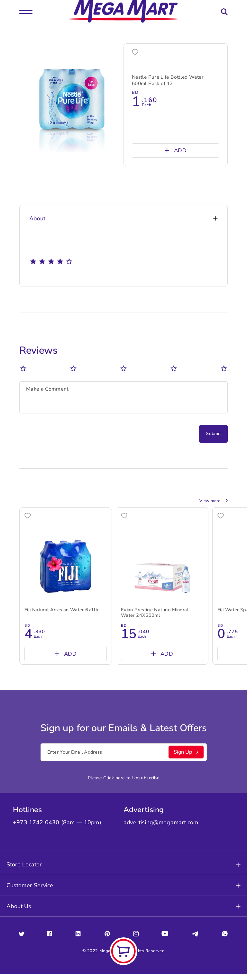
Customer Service (123, 885)
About (123, 218)
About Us (123, 906)
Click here (114, 778)
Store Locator (123, 864)
